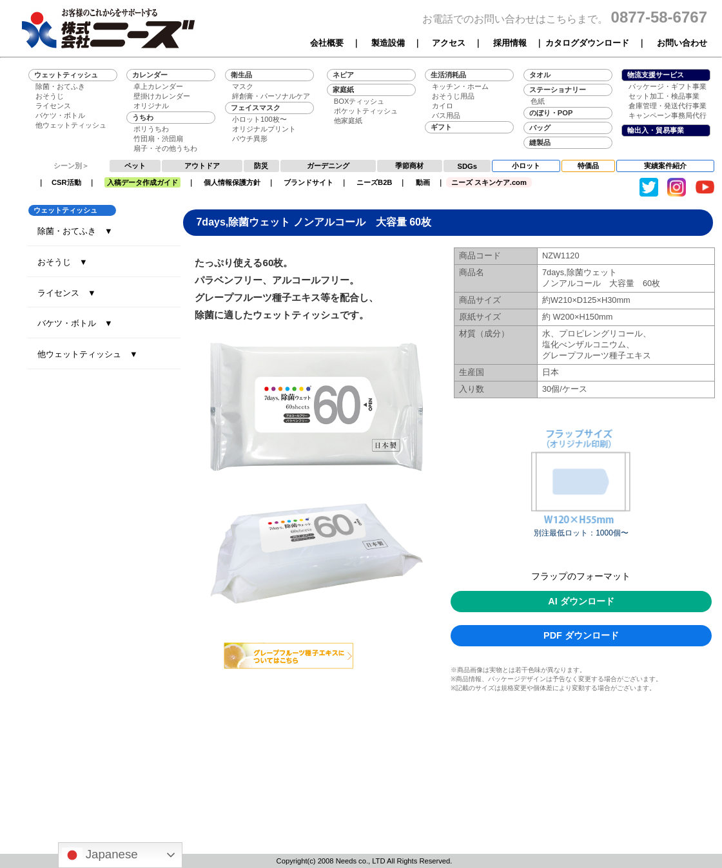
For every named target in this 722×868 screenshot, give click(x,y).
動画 (423, 182)
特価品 (588, 165)
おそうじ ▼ (62, 262)
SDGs (467, 166)
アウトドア (202, 165)
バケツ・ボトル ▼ (75, 323)
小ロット (526, 165)
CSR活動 (66, 182)
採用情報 (510, 43)
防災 (261, 165)
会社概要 (327, 43)
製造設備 (388, 43)
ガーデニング (328, 165)
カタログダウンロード (587, 43)
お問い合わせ (682, 43)
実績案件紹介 (665, 165)
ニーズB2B (374, 182)
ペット (135, 165)
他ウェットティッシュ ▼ (87, 354)
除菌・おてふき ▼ (75, 231)
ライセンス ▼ (66, 293)
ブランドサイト (308, 182)
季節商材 (409, 165)
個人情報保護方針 (232, 182)
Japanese (100, 855)
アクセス (448, 43)
